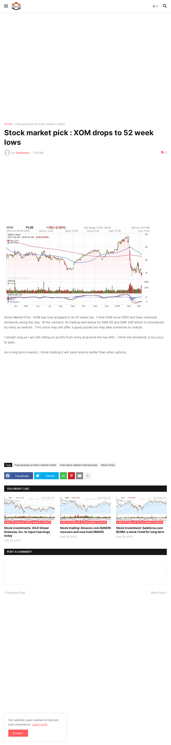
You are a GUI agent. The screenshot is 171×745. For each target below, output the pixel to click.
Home (8, 124)
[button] (5, 6)
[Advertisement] (85, 67)
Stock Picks (108, 465)
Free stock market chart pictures (78, 465)
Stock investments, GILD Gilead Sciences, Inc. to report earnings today (27, 531)
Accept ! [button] (18, 733)
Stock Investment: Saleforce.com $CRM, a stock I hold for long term (140, 529)
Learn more (39, 724)
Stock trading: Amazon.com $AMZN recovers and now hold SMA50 (85, 529)
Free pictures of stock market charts (40, 124)
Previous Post (15, 592)
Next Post (158, 592)
